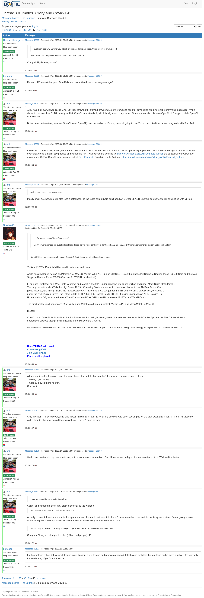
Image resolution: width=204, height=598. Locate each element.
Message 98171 (94, 491)
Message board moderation (14, 21)
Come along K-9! (36, 349)
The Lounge (27, 18)
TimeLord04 (9, 225)
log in (35, 26)
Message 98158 (94, 451)
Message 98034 (93, 185)
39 (29, 30)
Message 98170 (32, 451)
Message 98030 (94, 103)
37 (20, 30)
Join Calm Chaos (36, 353)
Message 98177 (32, 549)
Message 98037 (94, 225)
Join (186, 3)
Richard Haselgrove (13, 40)
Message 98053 (32, 225)
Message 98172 (32, 491)
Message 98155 (94, 410)
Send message (9, 52)
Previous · (7, 30)
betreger (7, 76)
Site (42, 3)
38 (24, 30)
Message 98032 (94, 144)
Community (28, 3)
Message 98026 (94, 40)
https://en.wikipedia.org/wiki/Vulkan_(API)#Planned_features (153, 157)
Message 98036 (32, 185)
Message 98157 (32, 410)
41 (38, 30)
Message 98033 (32, 144)
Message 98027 (32, 40)
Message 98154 (32, 370)
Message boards (10, 18)
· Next (43, 30)
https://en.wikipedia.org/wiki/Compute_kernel (139, 153)
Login (195, 3)
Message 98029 (32, 76)
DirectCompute (86, 157)
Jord (7, 103)
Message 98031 (32, 103)
